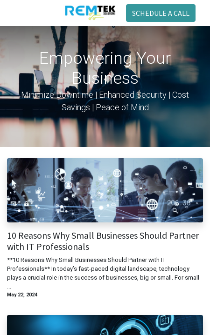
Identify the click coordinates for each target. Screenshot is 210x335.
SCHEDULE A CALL (160, 13)
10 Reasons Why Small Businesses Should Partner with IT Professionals (103, 241)
